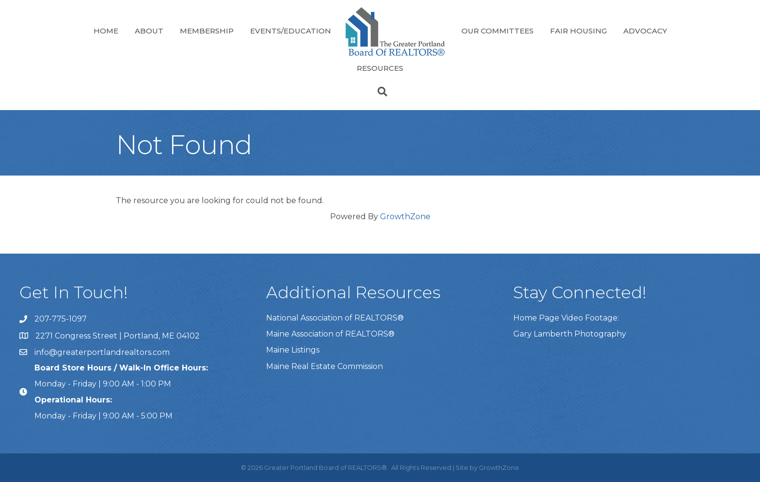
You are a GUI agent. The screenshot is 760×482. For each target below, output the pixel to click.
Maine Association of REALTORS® (330, 333)
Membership (207, 30)
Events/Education (290, 30)
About (149, 30)
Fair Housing (578, 30)
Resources (380, 68)
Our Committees (497, 30)
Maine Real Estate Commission (324, 366)
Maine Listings (292, 349)
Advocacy (645, 30)
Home (106, 30)
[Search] (380, 91)
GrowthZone (405, 216)
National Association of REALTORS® (335, 317)
